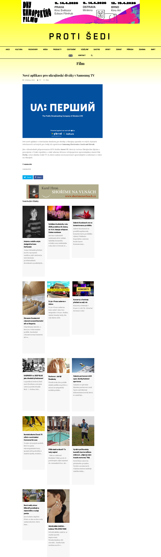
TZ (40, 80)
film (47, 80)
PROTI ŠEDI (80, 36)
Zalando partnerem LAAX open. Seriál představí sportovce (82, 357)
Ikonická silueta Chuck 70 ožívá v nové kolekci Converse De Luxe (33, 405)
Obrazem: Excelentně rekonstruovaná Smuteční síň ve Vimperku (33, 310)
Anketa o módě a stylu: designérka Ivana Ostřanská (32, 244)
